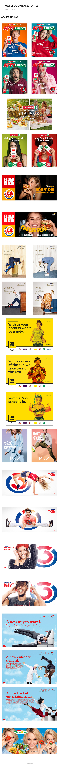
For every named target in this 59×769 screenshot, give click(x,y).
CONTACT (13, 9)
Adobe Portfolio (32, 766)
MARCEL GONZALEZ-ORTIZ (21, 5)
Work (6, 9)
